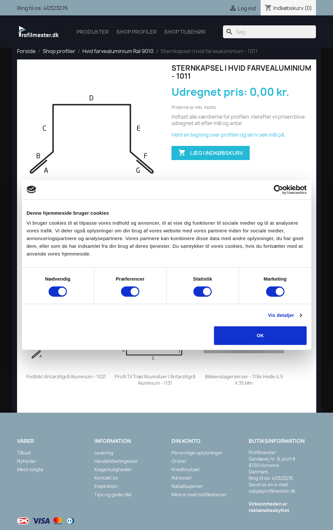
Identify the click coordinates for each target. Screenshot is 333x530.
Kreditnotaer (185, 469)
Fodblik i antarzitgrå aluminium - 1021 (66, 376)
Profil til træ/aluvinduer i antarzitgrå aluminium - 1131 (155, 379)
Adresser (181, 478)
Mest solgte (30, 469)
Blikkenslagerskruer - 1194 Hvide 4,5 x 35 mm (244, 379)
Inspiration (106, 486)
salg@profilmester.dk (272, 491)
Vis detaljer (281, 315)
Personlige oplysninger (197, 453)
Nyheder (26, 461)
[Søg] (269, 31)
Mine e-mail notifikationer (199, 494)
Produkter (93, 31)
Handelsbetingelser (116, 461)
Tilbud (24, 453)
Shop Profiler (136, 31)
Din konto (185, 441)
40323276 (55, 8)
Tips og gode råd (112, 494)
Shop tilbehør (185, 31)
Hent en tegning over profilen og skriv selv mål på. (228, 134)
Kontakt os (106, 478)
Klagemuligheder (113, 469)
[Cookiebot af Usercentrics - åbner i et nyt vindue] (278, 189)
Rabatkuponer (187, 486)
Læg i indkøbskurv (210, 153)
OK (260, 335)
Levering (103, 453)
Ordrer (179, 461)
